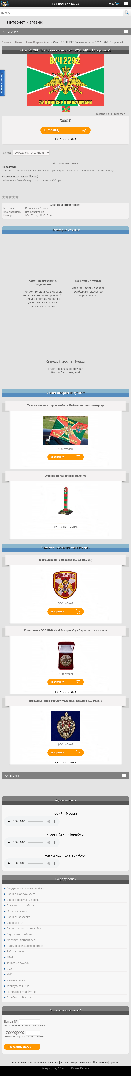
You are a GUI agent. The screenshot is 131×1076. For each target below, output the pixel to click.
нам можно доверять (46, 1062)
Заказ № (22, 1021)
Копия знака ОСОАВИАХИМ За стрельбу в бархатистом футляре (65, 630)
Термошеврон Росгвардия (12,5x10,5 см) (65, 560)
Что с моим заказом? (65, 1010)
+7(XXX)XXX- (22, 1032)
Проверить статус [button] (19, 1046)
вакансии (85, 1062)
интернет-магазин (21, 1062)
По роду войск (65, 879)
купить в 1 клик (65, 138)
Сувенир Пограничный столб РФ (65, 476)
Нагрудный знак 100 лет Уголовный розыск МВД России (65, 701)
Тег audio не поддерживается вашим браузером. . (32, 821)
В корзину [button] (51, 130)
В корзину (57, 456)
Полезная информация (106, 1062)
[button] (127, 12)
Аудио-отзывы (65, 800)
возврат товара (69, 1062)
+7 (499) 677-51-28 (65, 4)
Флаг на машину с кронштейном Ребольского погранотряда (65, 405)
